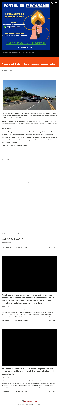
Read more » (53, 247)
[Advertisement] (29, 216)
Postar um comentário (20, 247)
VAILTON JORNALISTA (12, 239)
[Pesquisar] (52, 3)
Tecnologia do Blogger (29, 401)
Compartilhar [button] (50, 155)
